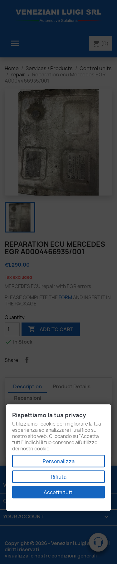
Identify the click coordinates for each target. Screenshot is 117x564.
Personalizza (59, 461)
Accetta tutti (59, 492)
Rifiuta (58, 476)
